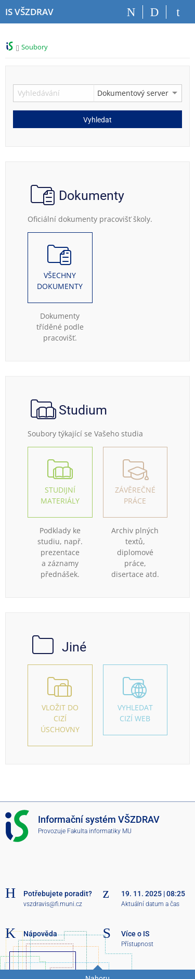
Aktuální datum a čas (150, 904)
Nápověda (40, 934)
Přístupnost (137, 944)
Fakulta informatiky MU (99, 831)
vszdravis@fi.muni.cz (52, 904)
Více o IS (135, 934)
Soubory (34, 47)
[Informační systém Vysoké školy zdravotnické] (29, 12)
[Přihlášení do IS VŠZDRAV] (178, 12)
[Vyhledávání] (154, 12)
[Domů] (131, 12)
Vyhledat (97, 120)
